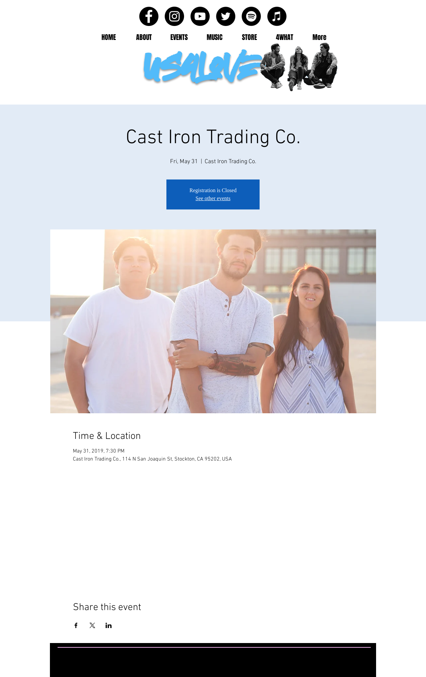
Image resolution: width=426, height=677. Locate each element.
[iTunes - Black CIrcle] (277, 16)
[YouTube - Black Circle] (200, 16)
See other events (213, 198)
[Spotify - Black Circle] (251, 16)
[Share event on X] (92, 625)
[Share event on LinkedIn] (109, 625)
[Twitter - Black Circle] (225, 16)
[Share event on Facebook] (76, 625)
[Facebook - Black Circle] (148, 16)
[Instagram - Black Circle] (174, 16)
